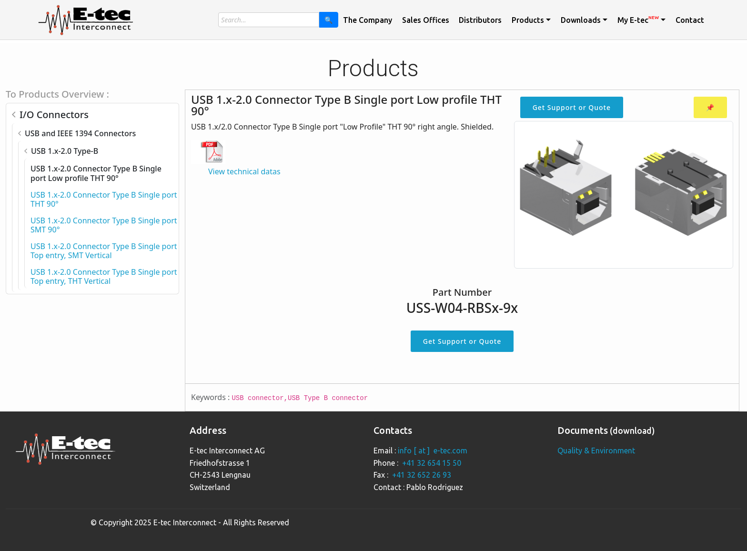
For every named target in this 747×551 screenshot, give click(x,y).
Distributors (480, 20)
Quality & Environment (596, 450)
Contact (690, 20)
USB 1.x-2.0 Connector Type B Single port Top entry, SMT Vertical (103, 250)
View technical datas (244, 171)
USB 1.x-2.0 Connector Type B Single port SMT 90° (103, 225)
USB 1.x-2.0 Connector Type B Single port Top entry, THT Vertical (103, 276)
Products (528, 20)
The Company (367, 20)
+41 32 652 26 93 (421, 475)
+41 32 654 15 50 (431, 463)
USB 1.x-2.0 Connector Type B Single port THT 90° (103, 199)
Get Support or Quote (572, 107)
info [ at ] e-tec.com (432, 450)
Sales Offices (425, 20)
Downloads (581, 20)
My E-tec (638, 19)
